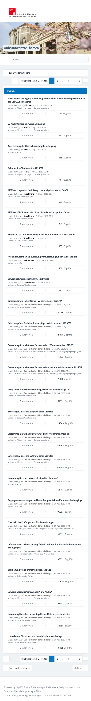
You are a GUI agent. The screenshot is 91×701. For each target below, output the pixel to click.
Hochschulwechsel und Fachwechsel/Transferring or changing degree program (49, 351)
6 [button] (79, 80)
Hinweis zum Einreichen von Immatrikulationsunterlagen (35, 636)
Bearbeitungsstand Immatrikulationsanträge (29, 569)
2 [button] (57, 80)
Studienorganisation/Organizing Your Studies (35, 553)
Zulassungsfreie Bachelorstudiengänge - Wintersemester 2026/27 (39, 323)
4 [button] (68, 80)
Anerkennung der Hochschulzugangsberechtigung (32, 146)
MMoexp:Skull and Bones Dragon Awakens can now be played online (41, 234)
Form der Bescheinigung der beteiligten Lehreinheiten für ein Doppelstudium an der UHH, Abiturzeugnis (46, 100)
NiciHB (26, 171)
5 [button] (74, 80)
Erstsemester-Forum (25, 196)
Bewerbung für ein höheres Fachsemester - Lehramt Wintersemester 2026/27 (45, 367)
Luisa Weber (29, 282)
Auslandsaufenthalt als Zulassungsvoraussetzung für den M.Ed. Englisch (42, 256)
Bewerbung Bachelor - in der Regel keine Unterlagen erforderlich (39, 614)
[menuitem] (10, 695)
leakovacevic (29, 260)
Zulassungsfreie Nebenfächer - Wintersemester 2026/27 (35, 301)
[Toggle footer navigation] (4, 679)
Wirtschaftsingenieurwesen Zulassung (26, 123)
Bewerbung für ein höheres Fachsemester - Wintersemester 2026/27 (40, 345)
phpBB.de (37, 691)
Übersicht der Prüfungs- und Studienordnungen (31, 522)
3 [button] (63, 80)
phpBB (19, 687)
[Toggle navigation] (87, 11)
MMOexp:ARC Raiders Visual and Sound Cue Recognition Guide (38, 212)
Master (20, 152)
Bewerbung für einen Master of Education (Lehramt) (33, 478)
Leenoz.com (74, 687)
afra (25, 149)
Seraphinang (29, 193)
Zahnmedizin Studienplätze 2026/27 (25, 168)
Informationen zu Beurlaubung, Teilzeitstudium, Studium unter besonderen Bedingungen (44, 546)
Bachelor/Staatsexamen (26, 284)
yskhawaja (28, 105)
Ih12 (25, 127)
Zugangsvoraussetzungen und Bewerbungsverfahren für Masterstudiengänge (45, 500)
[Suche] (79, 59)
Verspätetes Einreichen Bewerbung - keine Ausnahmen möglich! (38, 389)
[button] (85, 80)
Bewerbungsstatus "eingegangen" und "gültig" (30, 592)
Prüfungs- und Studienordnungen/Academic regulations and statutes (45, 528)
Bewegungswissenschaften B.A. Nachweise (28, 278)
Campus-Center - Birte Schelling (37, 304)
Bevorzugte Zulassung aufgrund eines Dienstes (30, 411)
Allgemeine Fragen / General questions (33, 107)
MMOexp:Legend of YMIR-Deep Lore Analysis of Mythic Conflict (38, 190)
